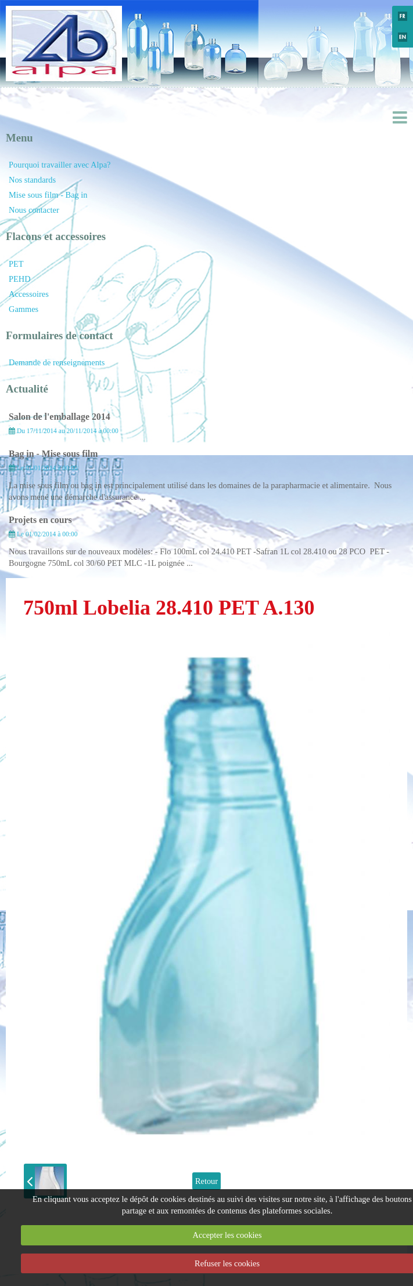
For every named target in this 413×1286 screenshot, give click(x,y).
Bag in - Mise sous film (53, 454)
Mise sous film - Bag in (48, 194)
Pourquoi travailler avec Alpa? (59, 164)
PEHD (20, 279)
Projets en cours (40, 520)
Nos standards (32, 179)
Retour (206, 1181)
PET (16, 263)
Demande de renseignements (57, 362)
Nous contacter (34, 210)
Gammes (23, 309)
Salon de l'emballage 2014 (59, 417)
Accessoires (29, 294)
